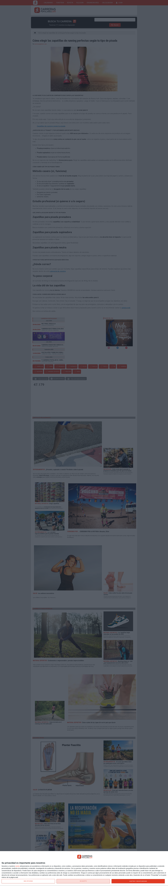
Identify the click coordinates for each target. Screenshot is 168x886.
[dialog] (84, 868)
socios (17, 866)
